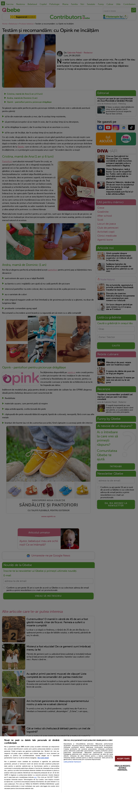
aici (35, 777)
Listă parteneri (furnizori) (72, 762)
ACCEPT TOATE (123, 759)
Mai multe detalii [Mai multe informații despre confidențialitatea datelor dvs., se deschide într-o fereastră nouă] (43, 758)
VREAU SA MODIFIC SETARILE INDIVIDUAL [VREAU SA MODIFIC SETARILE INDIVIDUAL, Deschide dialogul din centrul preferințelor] (122, 768)
